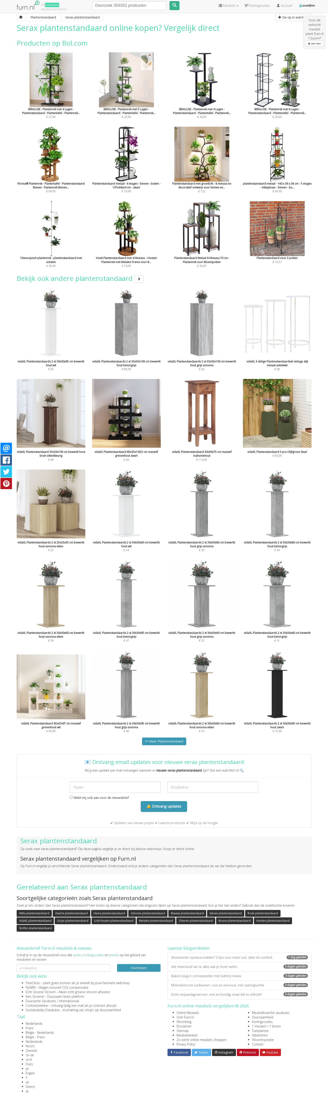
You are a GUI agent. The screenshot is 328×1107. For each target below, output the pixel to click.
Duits (29, 1064)
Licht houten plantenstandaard (113, 921)
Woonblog (183, 1022)
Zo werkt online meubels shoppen (201, 1040)
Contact (257, 1044)
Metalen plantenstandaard (156, 921)
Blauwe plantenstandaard (187, 913)
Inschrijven (139, 968)
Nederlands (34, 1023)
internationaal (69, 1001)
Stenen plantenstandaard (226, 913)
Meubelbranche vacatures (271, 1013)
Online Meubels (187, 1013)
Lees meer (314, 43)
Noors (30, 1046)
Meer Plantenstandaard (164, 741)
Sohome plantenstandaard (148, 913)
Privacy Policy (185, 1044)
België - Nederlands (40, 1032)
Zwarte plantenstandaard (71, 913)
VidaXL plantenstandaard (35, 921)
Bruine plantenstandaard (235, 921)
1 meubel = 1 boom (266, 1026)
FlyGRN (31, 987)
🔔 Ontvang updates (164, 806)
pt (27, 1068)
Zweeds (31, 1050)
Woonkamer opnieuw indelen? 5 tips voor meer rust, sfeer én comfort (239, 957)
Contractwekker (37, 1005)
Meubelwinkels (187, 1035)
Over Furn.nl (185, 1017)
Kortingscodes (262, 1022)
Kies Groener (35, 996)
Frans (30, 1028)
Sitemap (182, 1031)
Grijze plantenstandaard (72, 921)
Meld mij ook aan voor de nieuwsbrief (99, 797)
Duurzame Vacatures (41, 1001)
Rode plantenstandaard (263, 913)
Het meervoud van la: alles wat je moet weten (239, 967)
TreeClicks (33, 983)
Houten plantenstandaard (273, 921)
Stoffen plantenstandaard (35, 928)
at (27, 1091)
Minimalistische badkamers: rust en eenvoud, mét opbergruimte (239, 985)
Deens (30, 1086)
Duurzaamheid (262, 1017)
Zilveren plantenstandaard (196, 921)
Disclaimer (184, 1026)
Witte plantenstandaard (34, 913)
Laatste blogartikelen (188, 948)
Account (284, 5)
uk (27, 1082)
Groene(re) (52, 5)
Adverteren (260, 1035)
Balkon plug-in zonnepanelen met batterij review (239, 976)
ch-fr (29, 1059)
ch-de (30, 1055)
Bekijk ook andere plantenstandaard (80, 278)
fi (26, 1077)
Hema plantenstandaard (109, 913)
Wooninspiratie (263, 1040)
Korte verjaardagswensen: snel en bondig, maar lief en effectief (239, 994)
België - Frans (35, 1037)
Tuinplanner (260, 1031)
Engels (30, 1073)
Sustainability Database (43, 1010)
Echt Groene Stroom (41, 992)
